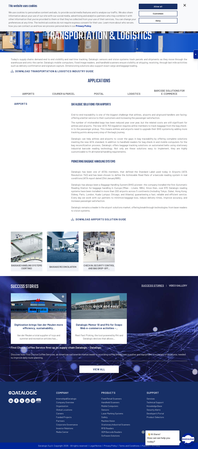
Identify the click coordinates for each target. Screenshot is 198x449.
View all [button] (99, 369)
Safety (104, 417)
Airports (28, 93)
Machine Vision (108, 421)
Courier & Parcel (63, 93)
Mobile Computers (109, 406)
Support (153, 392)
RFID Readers (107, 428)
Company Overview (65, 402)
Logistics (134, 93)
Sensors (105, 409)
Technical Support (155, 402)
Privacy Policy (83, 26)
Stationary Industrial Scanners (115, 424)
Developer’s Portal (155, 413)
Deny (158, 20)
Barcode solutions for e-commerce (169, 92)
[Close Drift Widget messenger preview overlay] (143, 432)
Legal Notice (95, 445)
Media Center (62, 432)
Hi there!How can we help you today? (158, 437)
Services (151, 398)
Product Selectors (155, 417)
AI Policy (156, 445)
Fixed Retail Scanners (111, 398)
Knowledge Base (154, 406)
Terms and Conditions (129, 445)
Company (62, 392)
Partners (60, 421)
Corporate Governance (67, 424)
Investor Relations (64, 428)
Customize (158, 13)
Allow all (158, 6)
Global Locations (64, 409)
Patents (146, 445)
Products (108, 392)
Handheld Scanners (110, 402)
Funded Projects (64, 417)
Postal (99, 93)
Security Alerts (154, 409)
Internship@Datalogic (66, 398)
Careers (60, 413)
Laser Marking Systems (112, 413)
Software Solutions (110, 435)
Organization (62, 406)
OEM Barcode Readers (111, 432)
